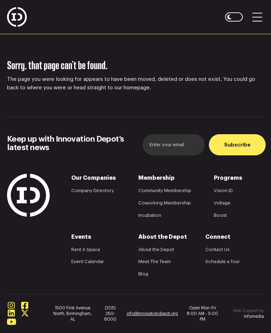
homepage (137, 87)
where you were (46, 87)
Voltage (222, 203)
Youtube (11, 321)
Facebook (24, 305)
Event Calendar (87, 261)
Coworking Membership (164, 203)
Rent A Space (85, 249)
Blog (143, 274)
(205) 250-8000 (110, 313)
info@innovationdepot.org (152, 313)
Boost (220, 215)
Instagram (11, 305)
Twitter (24, 313)
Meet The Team (154, 261)
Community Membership (164, 190)
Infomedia (254, 316)
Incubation (149, 215)
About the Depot (156, 249)
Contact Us (217, 249)
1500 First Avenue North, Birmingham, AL (72, 313)
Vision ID (223, 190)
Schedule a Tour (222, 261)
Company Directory (92, 190)
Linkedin (11, 313)
